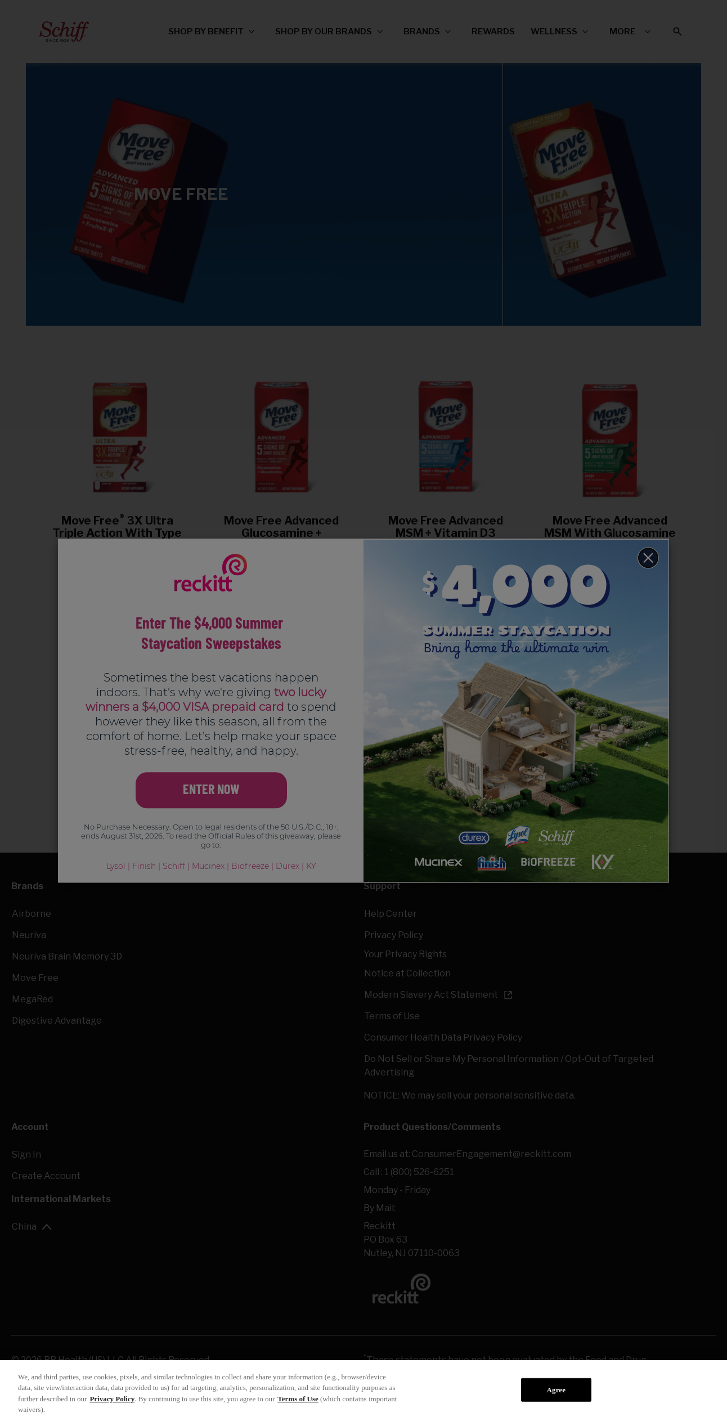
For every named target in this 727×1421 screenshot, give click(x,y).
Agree (556, 1390)
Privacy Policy (111, 1399)
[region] (363, 1390)
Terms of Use (297, 1399)
